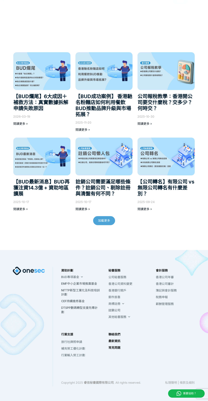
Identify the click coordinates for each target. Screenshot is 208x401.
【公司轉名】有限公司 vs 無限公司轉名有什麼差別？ (166, 188)
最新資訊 (164, 4)
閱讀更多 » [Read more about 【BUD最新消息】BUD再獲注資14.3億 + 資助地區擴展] (20, 209)
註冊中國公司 (66, 18)
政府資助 (88, 18)
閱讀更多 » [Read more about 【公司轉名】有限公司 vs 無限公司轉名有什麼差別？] (145, 209)
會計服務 (132, 18)
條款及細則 (187, 382)
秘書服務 (110, 18)
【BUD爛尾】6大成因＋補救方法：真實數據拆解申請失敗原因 (40, 102)
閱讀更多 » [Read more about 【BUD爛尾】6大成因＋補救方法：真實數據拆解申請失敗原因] (20, 123)
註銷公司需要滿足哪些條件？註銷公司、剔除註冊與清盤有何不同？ (102, 188)
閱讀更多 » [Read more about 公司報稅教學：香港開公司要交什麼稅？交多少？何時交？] (145, 123)
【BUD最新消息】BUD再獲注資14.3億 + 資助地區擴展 (41, 188)
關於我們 (136, 4)
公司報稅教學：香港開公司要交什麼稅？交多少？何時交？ (165, 102)
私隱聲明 (171, 382)
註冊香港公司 (43, 18)
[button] (104, 220)
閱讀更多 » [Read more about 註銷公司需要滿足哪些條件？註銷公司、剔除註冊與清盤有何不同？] (82, 209)
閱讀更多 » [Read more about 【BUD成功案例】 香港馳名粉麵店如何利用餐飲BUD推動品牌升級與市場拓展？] (82, 129)
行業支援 (154, 18)
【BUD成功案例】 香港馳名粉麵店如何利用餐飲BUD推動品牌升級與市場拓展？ (103, 105)
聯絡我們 (150, 4)
